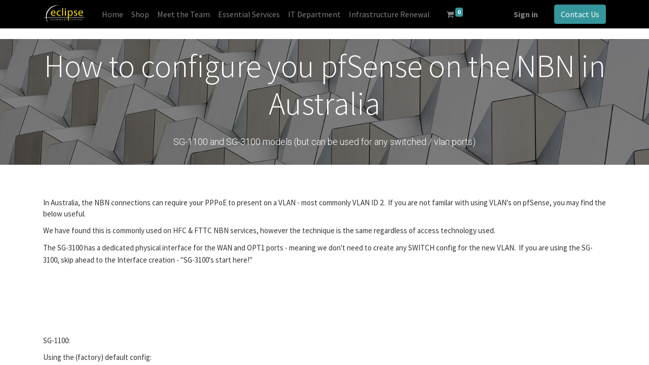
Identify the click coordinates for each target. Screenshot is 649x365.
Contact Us (580, 14)
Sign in (526, 14)
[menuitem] (112, 14)
